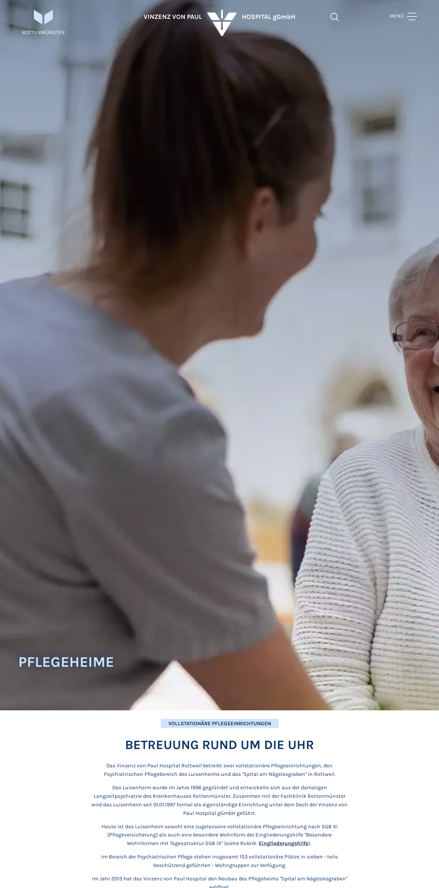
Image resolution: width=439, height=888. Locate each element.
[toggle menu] (403, 24)
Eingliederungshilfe (283, 843)
